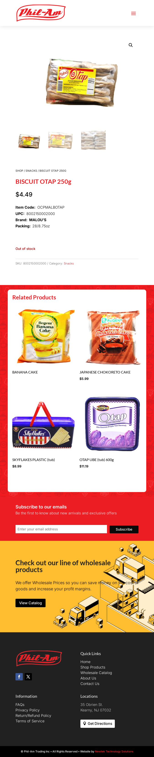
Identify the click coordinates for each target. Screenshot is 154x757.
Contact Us (89, 683)
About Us (88, 678)
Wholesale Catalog (96, 672)
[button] (131, 45)
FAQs (19, 704)
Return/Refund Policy (33, 715)
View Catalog (30, 603)
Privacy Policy (27, 710)
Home (85, 661)
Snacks (31, 170)
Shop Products (92, 667)
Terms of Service (29, 721)
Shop (19, 170)
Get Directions (100, 723)
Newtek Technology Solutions (114, 751)
